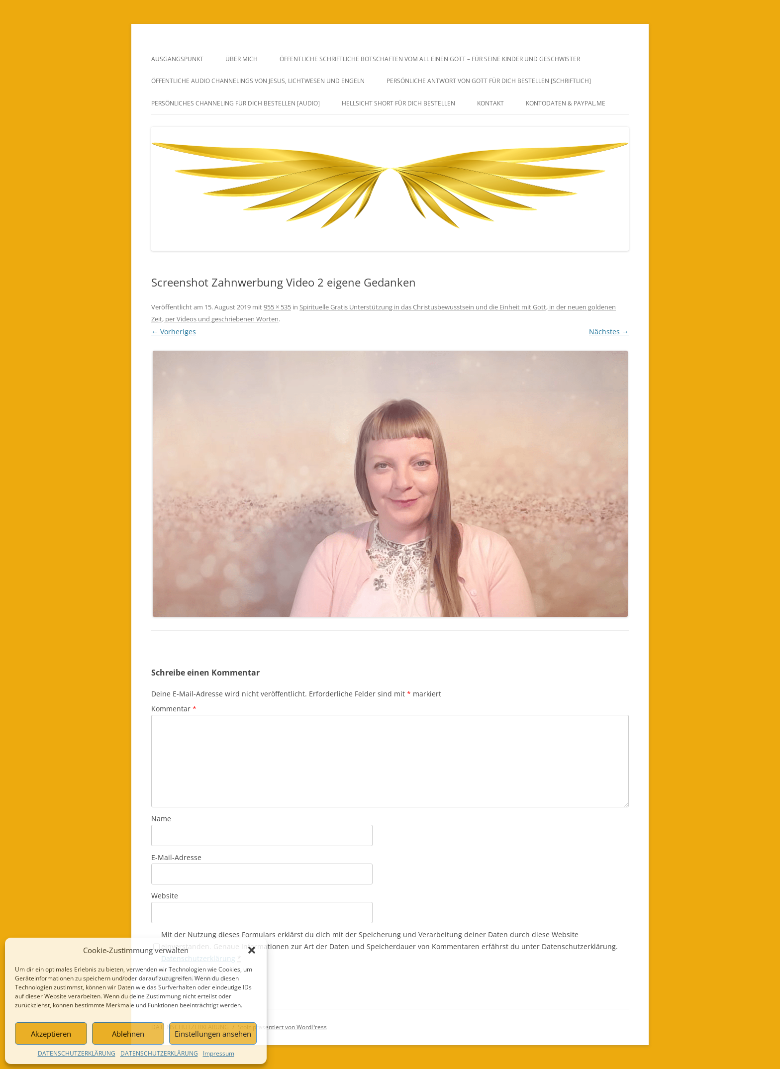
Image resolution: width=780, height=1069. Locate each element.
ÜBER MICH (241, 59)
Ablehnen (128, 1034)
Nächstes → (609, 331)
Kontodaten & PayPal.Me (565, 103)
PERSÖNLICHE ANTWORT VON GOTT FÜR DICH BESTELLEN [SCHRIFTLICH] (489, 81)
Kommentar (173, 708)
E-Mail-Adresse (176, 857)
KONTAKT (490, 103)
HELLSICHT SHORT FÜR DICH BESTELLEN (398, 103)
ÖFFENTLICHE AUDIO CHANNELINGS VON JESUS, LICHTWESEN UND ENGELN (258, 81)
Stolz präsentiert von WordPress (282, 1027)
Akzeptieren (51, 1034)
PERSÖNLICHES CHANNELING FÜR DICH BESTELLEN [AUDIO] (235, 103)
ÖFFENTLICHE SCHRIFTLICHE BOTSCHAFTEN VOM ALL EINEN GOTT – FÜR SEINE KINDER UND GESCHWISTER (430, 59)
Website (164, 895)
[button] (252, 950)
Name (161, 818)
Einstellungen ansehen (213, 1034)
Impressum (218, 1053)
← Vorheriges (173, 331)
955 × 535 (277, 306)
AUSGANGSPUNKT (177, 59)
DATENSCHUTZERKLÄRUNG (76, 1053)
